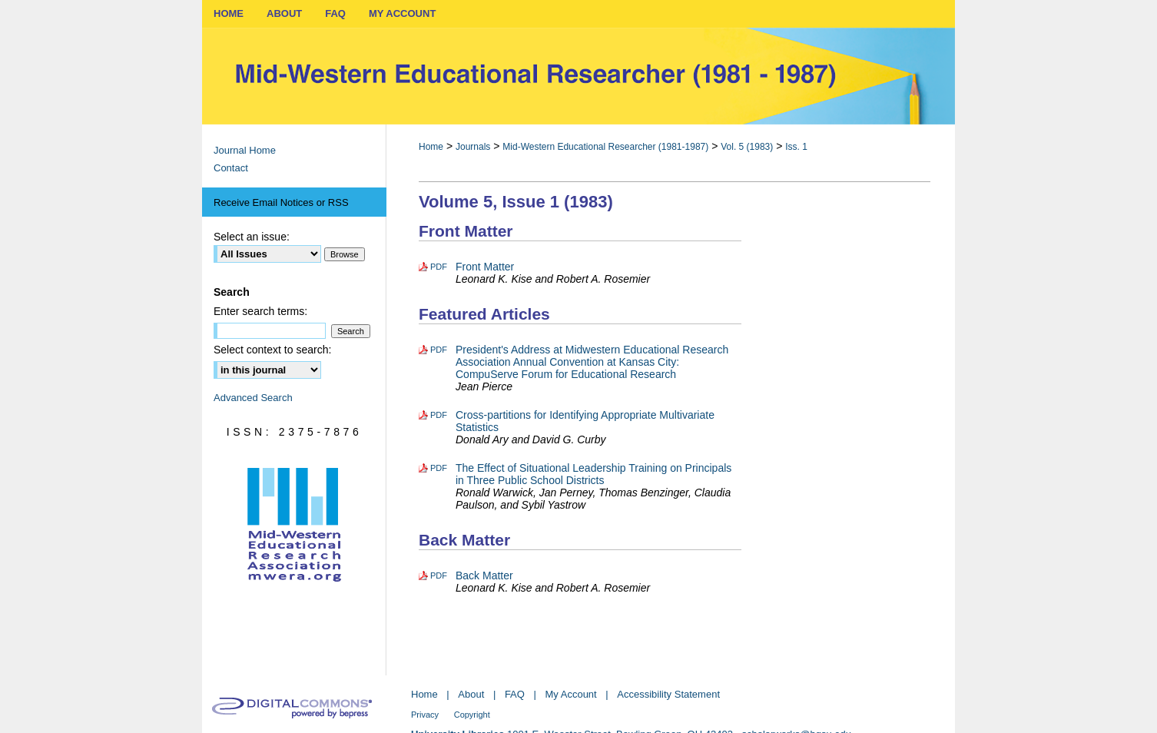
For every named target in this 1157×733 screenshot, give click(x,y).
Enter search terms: (260, 311)
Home (431, 146)
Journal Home (245, 150)
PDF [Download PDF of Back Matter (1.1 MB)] (438, 575)
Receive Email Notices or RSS (281, 202)
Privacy (425, 714)
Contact (231, 168)
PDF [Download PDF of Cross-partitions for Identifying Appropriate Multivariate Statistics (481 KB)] (438, 415)
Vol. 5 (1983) (747, 146)
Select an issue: (252, 237)
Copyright (472, 714)
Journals (473, 146)
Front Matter (485, 266)
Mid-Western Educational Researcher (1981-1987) (605, 146)
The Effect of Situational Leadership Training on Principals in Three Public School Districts (593, 474)
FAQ (515, 694)
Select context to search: (272, 349)
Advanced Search (253, 397)
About (471, 694)
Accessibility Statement (668, 694)
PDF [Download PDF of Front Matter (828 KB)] (438, 266)
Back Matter (484, 575)
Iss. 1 (796, 146)
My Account (571, 694)
